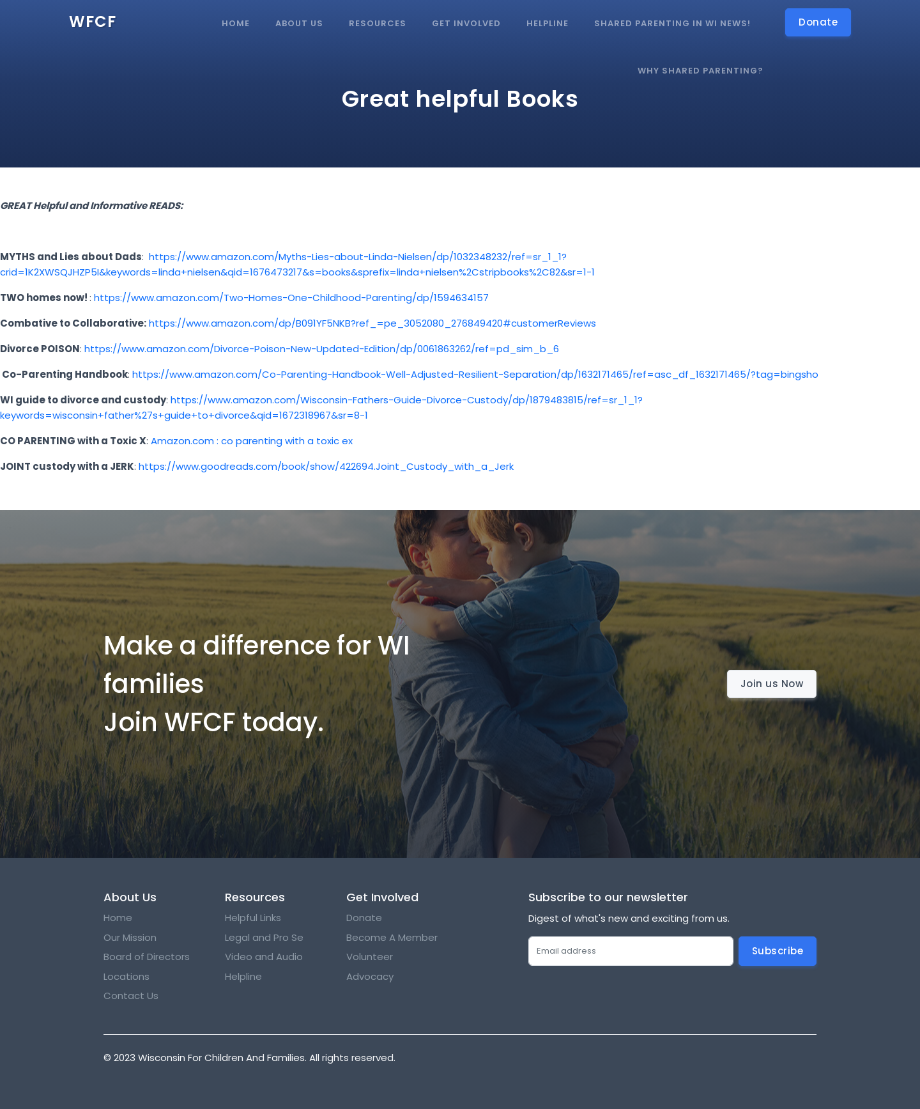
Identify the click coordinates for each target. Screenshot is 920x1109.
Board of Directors (146, 956)
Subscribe (778, 951)
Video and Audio (264, 956)
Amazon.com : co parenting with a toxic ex (252, 440)
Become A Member (392, 937)
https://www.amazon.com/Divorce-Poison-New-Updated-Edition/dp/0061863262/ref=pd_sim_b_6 (321, 348)
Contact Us (130, 995)
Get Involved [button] (466, 23)
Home (236, 23)
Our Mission (130, 937)
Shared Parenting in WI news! (672, 23)
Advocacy (370, 976)
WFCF (92, 21)
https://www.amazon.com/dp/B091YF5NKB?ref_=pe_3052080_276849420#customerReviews (372, 323)
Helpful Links (253, 917)
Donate (364, 917)
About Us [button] (299, 23)
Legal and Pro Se (265, 937)
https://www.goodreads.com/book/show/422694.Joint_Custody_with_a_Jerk (326, 466)
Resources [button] (377, 23)
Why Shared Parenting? (700, 71)
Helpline (547, 23)
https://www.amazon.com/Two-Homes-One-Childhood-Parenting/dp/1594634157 (291, 297)
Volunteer (369, 956)
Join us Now (772, 683)
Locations (126, 976)
